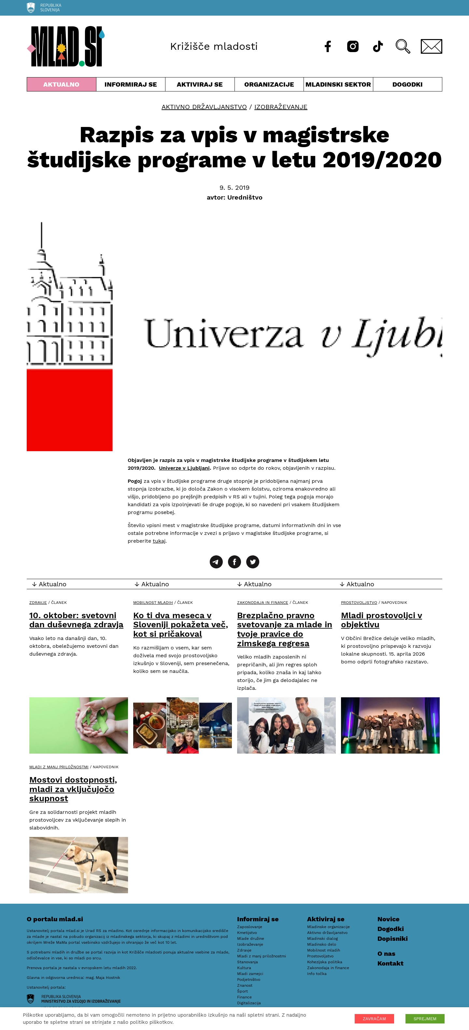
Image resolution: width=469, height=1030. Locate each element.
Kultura (244, 968)
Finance (244, 997)
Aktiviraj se (199, 85)
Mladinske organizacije (328, 927)
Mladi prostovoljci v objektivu (381, 620)
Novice (388, 919)
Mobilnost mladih (153, 602)
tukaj (159, 541)
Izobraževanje (280, 107)
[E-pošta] (431, 46)
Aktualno (61, 85)
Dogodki (407, 84)
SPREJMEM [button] (425, 1018)
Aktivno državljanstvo (204, 107)
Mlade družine (250, 938)
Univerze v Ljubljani (184, 468)
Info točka (317, 973)
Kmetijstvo (247, 932)
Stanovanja (247, 962)
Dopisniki (392, 938)
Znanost (244, 985)
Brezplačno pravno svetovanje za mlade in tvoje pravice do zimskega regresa (284, 629)
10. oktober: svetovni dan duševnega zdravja (76, 620)
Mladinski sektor (338, 85)
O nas (386, 953)
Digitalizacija (249, 1003)
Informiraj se (130, 85)
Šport (242, 991)
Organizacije (269, 85)
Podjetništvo (248, 979)
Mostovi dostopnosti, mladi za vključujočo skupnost (73, 789)
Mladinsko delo (321, 944)
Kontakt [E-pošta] (390, 963)
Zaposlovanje (249, 927)
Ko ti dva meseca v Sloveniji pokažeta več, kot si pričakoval (180, 624)
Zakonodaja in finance (262, 602)
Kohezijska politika (324, 962)
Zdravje (38, 602)
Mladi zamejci (250, 973)
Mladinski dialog (322, 938)
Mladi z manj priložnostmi (59, 767)
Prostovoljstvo (359, 602)
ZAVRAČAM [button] (374, 1018)
